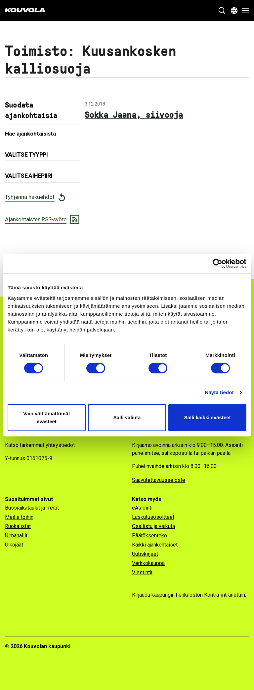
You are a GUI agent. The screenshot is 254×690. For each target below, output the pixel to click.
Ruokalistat (18, 526)
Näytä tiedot (219, 392)
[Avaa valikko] (243, 10)
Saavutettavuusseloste (158, 480)
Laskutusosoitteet (153, 517)
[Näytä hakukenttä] (222, 10)
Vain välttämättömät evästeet (46, 417)
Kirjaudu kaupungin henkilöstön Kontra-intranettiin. (189, 595)
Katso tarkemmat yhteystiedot (40, 445)
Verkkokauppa (148, 563)
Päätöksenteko (149, 535)
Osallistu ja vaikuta (153, 526)
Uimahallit (16, 535)
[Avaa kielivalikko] (234, 10)
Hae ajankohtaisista (30, 133)
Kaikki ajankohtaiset (155, 545)
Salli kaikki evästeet (207, 417)
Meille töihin (19, 517)
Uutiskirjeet (145, 554)
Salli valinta (127, 417)
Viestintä (142, 572)
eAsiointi (142, 508)
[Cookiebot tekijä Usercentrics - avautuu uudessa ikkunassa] (217, 263)
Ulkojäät (14, 545)
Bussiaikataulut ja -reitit (32, 508)
